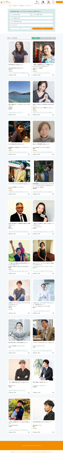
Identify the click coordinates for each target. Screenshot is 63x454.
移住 (15, 112)
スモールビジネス (21, 390)
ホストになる (59, 2)
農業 (9, 390)
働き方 (13, 112)
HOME (10, 5)
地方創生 (14, 390)
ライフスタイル (41, 112)
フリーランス (35, 271)
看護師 (10, 152)
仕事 (42, 152)
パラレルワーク (38, 350)
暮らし (26, 350)
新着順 (35, 38)
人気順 (43, 38)
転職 (9, 112)
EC (17, 390)
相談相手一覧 (15, 5)
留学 (45, 231)
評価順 (51, 38)
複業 (12, 231)
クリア (20, 28)
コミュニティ (49, 231)
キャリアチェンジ (20, 112)
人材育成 (17, 350)
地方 (23, 350)
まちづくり (13, 350)
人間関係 (50, 112)
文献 (22, 231)
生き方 (37, 112)
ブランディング (47, 271)
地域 (34, 350)
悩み (51, 152)
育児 (51, 271)
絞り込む (42, 28)
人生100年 (47, 350)
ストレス (46, 112)
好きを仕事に (41, 231)
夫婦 (45, 152)
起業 (18, 152)
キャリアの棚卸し (41, 271)
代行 (27, 231)
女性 (21, 152)
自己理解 (43, 350)
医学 (19, 231)
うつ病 (10, 271)
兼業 (14, 231)
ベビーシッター (14, 152)
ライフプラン (25, 152)
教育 (20, 350)
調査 (24, 231)
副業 (34, 152)
